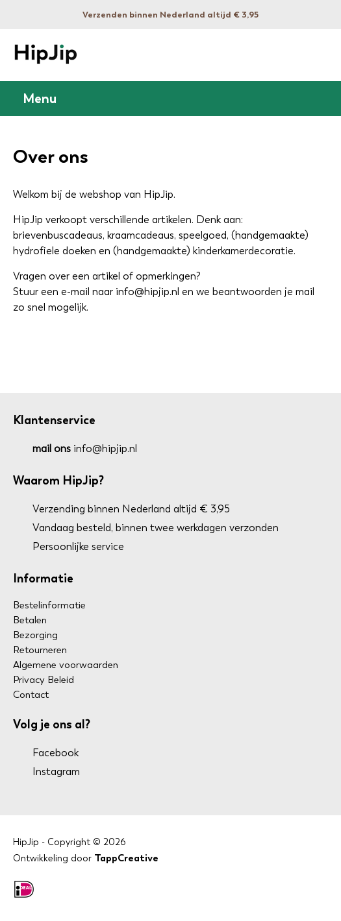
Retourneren (40, 650)
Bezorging (35, 635)
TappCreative (126, 858)
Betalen (30, 620)
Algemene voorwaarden (65, 665)
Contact (31, 694)
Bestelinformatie (49, 605)
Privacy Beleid (43, 680)
